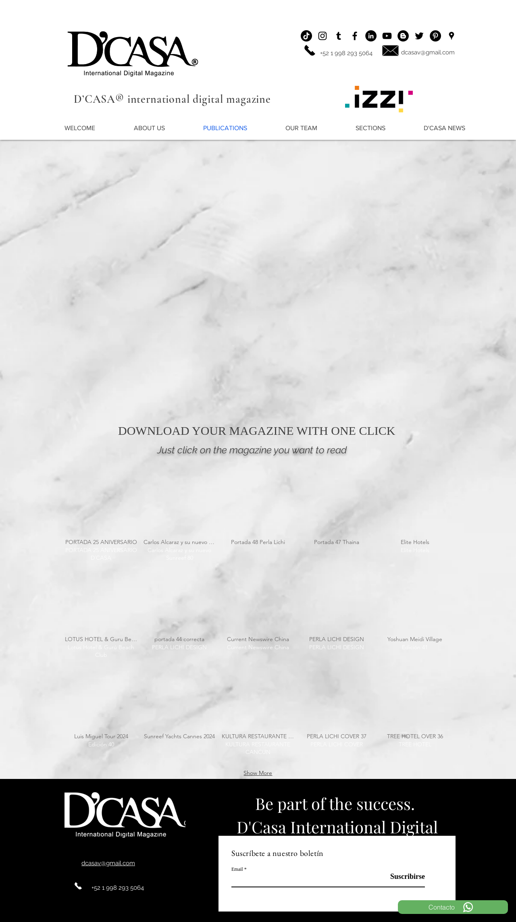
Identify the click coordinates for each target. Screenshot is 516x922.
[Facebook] (354, 36)
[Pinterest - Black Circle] (435, 36)
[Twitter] (419, 36)
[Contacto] (453, 907)
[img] (101, 523)
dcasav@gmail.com (428, 52)
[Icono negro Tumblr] (338, 36)
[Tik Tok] (306, 36)
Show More (257, 773)
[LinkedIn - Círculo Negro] (371, 36)
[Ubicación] (451, 36)
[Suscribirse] (404, 876)
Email (237, 869)
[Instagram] (322, 36)
